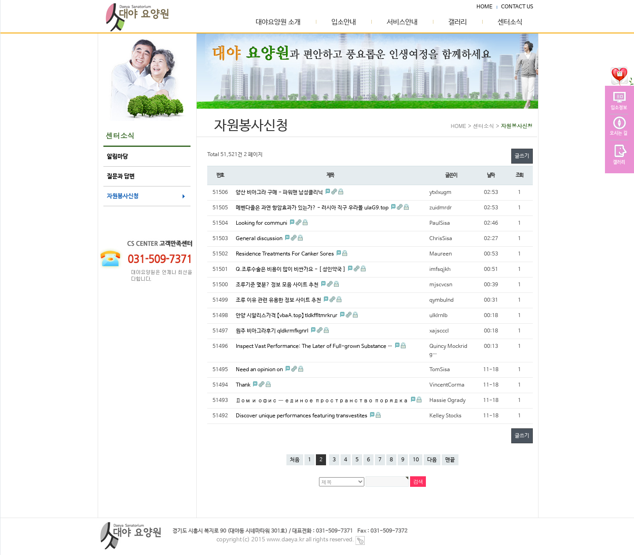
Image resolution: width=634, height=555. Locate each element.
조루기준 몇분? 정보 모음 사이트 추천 (278, 285)
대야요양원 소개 (278, 22)
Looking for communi (262, 223)
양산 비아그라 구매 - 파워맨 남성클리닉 (280, 193)
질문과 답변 (121, 176)
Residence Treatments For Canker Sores (285, 254)
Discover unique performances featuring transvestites (302, 416)
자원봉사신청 (123, 196)
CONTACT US (517, 7)
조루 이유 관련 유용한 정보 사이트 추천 (279, 300)
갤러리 (457, 22)
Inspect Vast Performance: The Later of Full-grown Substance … (315, 346)
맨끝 (450, 460)
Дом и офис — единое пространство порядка (323, 401)
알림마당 (117, 156)
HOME (484, 7)
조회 (520, 175)
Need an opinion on (260, 370)
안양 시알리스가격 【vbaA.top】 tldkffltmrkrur (287, 316)
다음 (432, 460)
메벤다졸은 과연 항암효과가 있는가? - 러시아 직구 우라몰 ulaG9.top (313, 208)
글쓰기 (522, 156)
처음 (295, 460)
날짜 (491, 175)
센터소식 (510, 22)
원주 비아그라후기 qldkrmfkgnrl (273, 331)
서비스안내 (402, 22)
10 (416, 460)
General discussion (260, 239)
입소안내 (343, 22)
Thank (244, 385)
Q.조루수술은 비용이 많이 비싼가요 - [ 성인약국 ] (291, 270)
